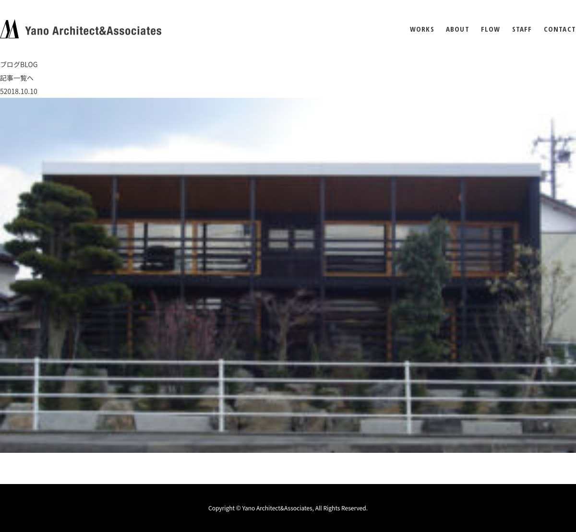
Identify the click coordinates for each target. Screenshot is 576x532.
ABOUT (457, 29)
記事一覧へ (17, 78)
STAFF (522, 29)
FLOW (491, 29)
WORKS (422, 29)
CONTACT (560, 29)
